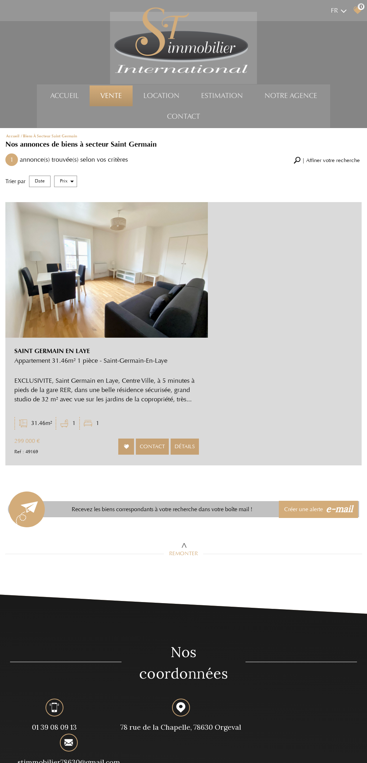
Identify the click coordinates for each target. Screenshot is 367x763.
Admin (117, 750)
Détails (336, 327)
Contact (183, 118)
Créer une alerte (320, 389)
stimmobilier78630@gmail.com (302, 610)
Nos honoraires (83, 750)
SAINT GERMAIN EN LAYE (229, 219)
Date (40, 182)
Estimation (222, 97)
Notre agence (290, 97)
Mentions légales (51, 750)
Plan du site (22, 750)
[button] (327, 161)
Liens (104, 750)
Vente (111, 97)
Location (161, 97)
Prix (67, 182)
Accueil (64, 97)
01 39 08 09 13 (50, 609)
